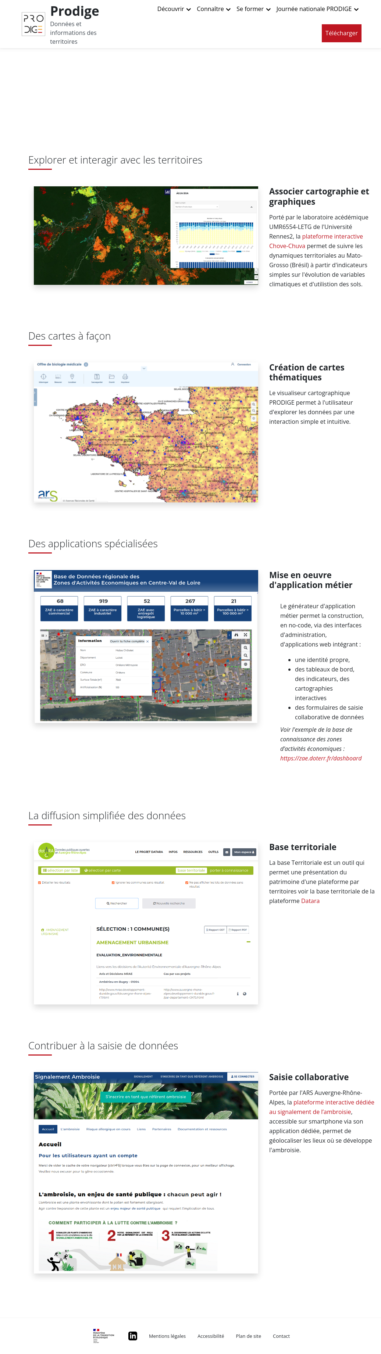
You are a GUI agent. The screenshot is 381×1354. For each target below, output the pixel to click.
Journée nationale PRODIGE (314, 9)
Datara (310, 901)
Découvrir (170, 9)
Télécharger (341, 33)
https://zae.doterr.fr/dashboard (321, 758)
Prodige (74, 10)
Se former (250, 9)
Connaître (210, 9)
